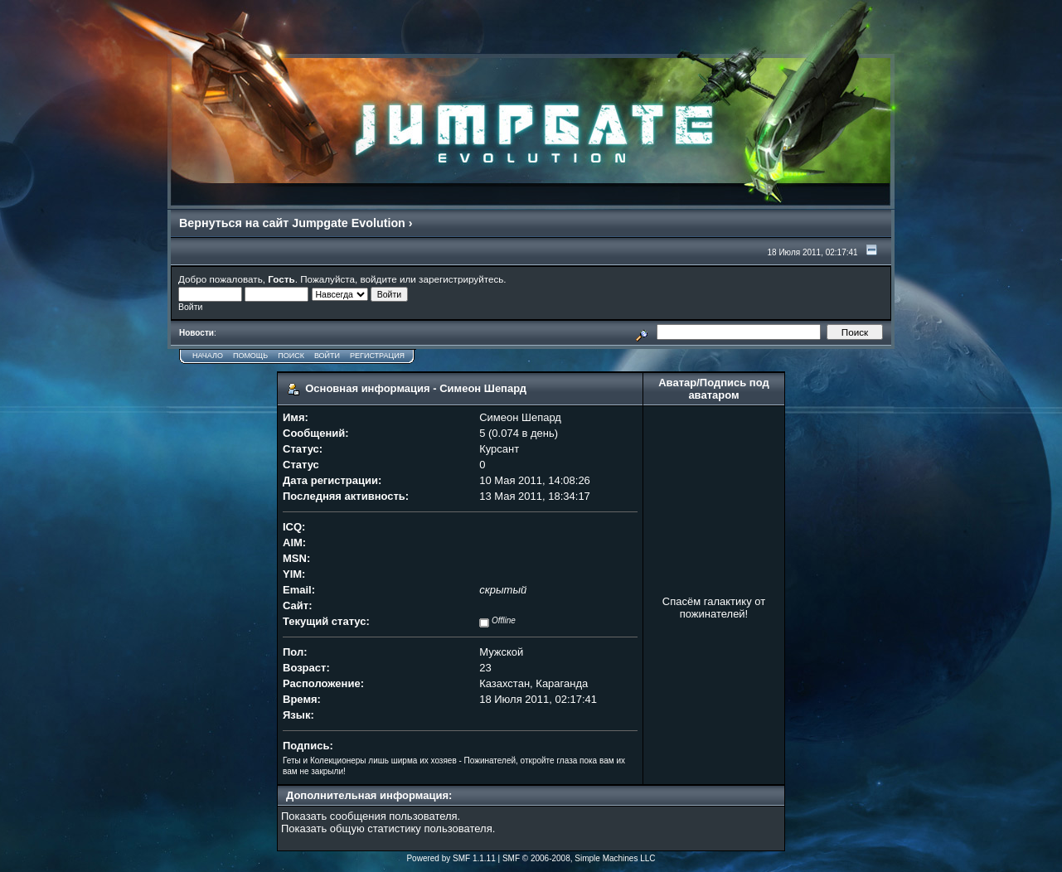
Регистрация (377, 355)
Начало (207, 355)
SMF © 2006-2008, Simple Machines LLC (579, 858)
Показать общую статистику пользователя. (388, 828)
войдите (379, 279)
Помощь (250, 355)
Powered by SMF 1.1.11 (450, 858)
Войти (327, 355)
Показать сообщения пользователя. (370, 816)
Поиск (291, 355)
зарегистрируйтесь (461, 279)
